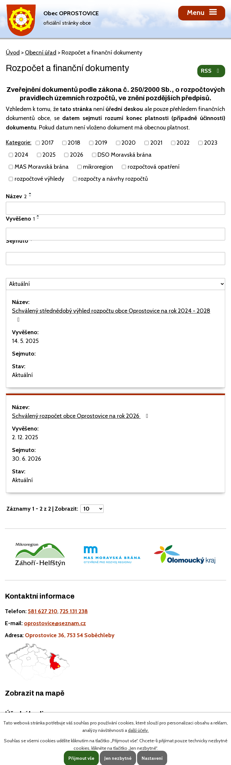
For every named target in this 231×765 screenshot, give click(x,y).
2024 (21, 154)
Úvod (13, 52)
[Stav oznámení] (115, 284)
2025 (48, 154)
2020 (128, 142)
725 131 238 (74, 611)
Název (16, 196)
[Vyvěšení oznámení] (115, 234)
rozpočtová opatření (153, 166)
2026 (76, 154)
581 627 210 (42, 611)
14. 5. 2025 (25, 341)
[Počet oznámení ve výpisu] (92, 508)
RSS (211, 70)
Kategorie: (18, 142)
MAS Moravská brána (42, 166)
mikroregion (98, 166)
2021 (156, 142)
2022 (183, 142)
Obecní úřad (40, 52)
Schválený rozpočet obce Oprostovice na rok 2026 (81, 415)
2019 (101, 142)
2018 (74, 142)
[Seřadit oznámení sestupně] (30, 196)
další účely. (138, 730)
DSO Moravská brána (125, 154)
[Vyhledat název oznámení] (115, 208)
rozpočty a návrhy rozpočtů (113, 178)
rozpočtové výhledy (39, 178)
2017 (47, 142)
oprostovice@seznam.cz (55, 623)
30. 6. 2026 (26, 458)
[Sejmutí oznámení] (115, 258)
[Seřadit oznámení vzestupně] (30, 193)
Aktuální (22, 375)
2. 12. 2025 (25, 437)
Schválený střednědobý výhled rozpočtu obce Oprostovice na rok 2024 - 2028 (111, 314)
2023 (210, 142)
